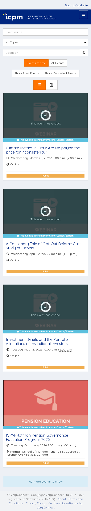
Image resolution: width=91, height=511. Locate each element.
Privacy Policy (35, 503)
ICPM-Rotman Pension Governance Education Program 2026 (37, 437)
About (62, 499)
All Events (57, 63)
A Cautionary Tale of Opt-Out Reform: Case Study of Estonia (44, 245)
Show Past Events (27, 73)
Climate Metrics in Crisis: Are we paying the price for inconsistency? (43, 150)
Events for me (36, 63)
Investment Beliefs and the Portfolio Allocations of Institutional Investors (37, 341)
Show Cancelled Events (61, 73)
